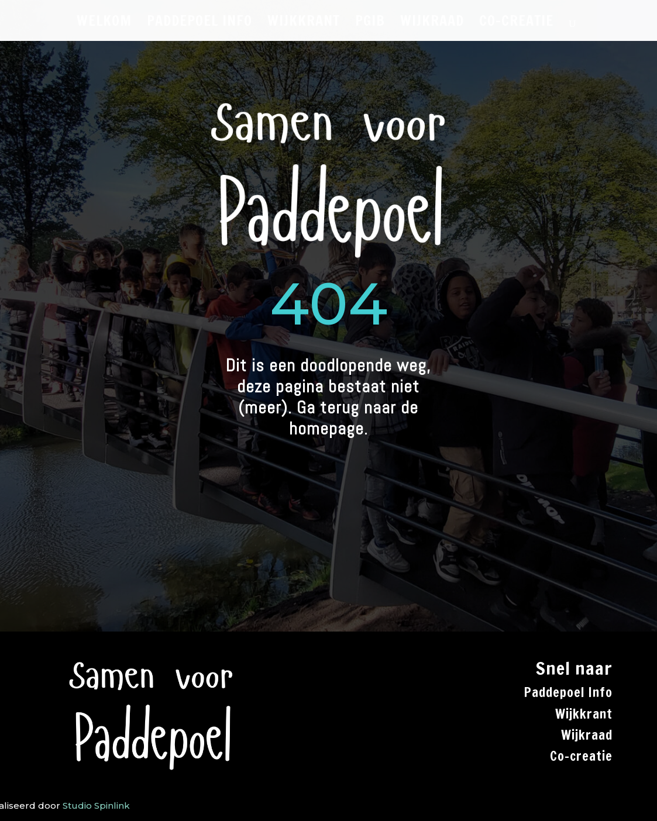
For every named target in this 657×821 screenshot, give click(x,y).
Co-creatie (581, 756)
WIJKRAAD (432, 23)
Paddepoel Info (568, 692)
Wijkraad (587, 735)
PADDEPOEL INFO (199, 23)
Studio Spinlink (96, 805)
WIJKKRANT (303, 23)
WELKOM (104, 23)
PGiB (370, 23)
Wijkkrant (584, 714)
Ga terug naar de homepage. (354, 418)
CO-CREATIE (516, 23)
